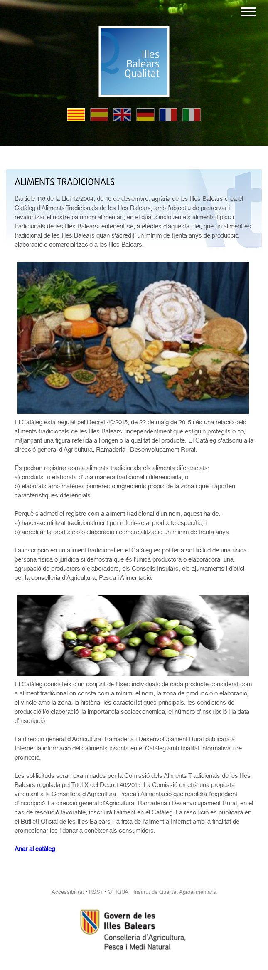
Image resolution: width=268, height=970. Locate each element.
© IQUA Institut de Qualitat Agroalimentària (162, 892)
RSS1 (96, 892)
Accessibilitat (68, 892)
